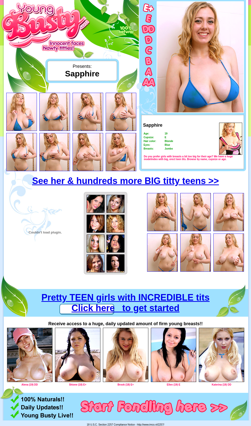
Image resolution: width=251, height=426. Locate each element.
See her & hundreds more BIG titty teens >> (125, 181)
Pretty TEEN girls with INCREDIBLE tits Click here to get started (125, 302)
